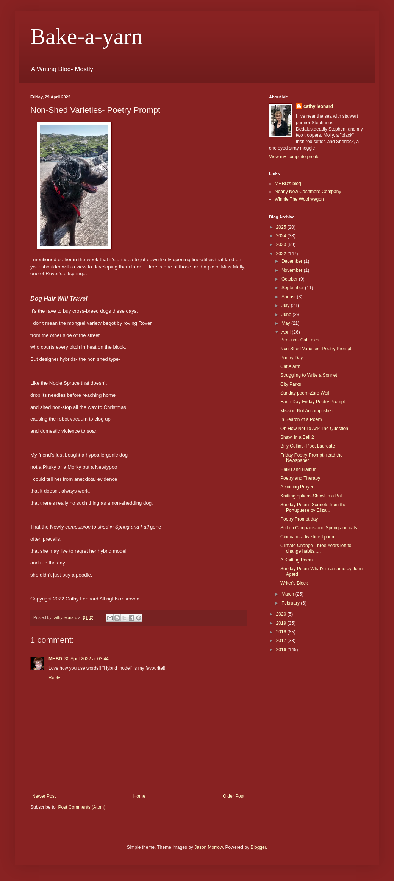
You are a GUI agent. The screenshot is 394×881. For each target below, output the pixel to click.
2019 (282, 623)
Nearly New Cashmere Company (308, 191)
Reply (54, 677)
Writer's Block (294, 583)
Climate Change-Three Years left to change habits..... (315, 548)
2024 (282, 236)
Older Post (233, 796)
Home (139, 796)
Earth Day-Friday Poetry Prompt (312, 401)
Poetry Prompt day (299, 519)
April (286, 332)
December (292, 261)
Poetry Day (291, 357)
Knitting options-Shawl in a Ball (311, 496)
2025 (282, 227)
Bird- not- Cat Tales (299, 340)
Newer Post (44, 796)
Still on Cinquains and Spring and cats (318, 527)
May (286, 323)
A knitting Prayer (296, 487)
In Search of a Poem (301, 419)
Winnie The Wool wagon (299, 199)
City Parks (290, 384)
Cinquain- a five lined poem (307, 537)
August (289, 296)
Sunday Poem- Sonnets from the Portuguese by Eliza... (313, 507)
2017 (282, 640)
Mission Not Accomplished (306, 410)
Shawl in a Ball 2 (297, 437)
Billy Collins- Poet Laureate (307, 446)
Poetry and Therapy (300, 478)
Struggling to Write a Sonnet (308, 375)
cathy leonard (318, 106)
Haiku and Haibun (298, 469)
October (290, 279)
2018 (282, 632)
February (291, 603)
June (286, 314)
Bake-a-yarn (86, 36)
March (288, 594)
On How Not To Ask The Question (314, 428)
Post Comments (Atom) (81, 807)
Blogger (258, 847)
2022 (282, 253)
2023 (282, 244)
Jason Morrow (208, 847)
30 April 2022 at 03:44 (86, 658)
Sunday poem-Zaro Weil (304, 393)
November (292, 270)
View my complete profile (294, 156)
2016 (282, 649)
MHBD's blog (288, 183)
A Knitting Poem (296, 560)
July (286, 305)
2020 (282, 614)
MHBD (55, 658)
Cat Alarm (290, 366)
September (293, 287)
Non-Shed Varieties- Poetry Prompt (315, 348)
